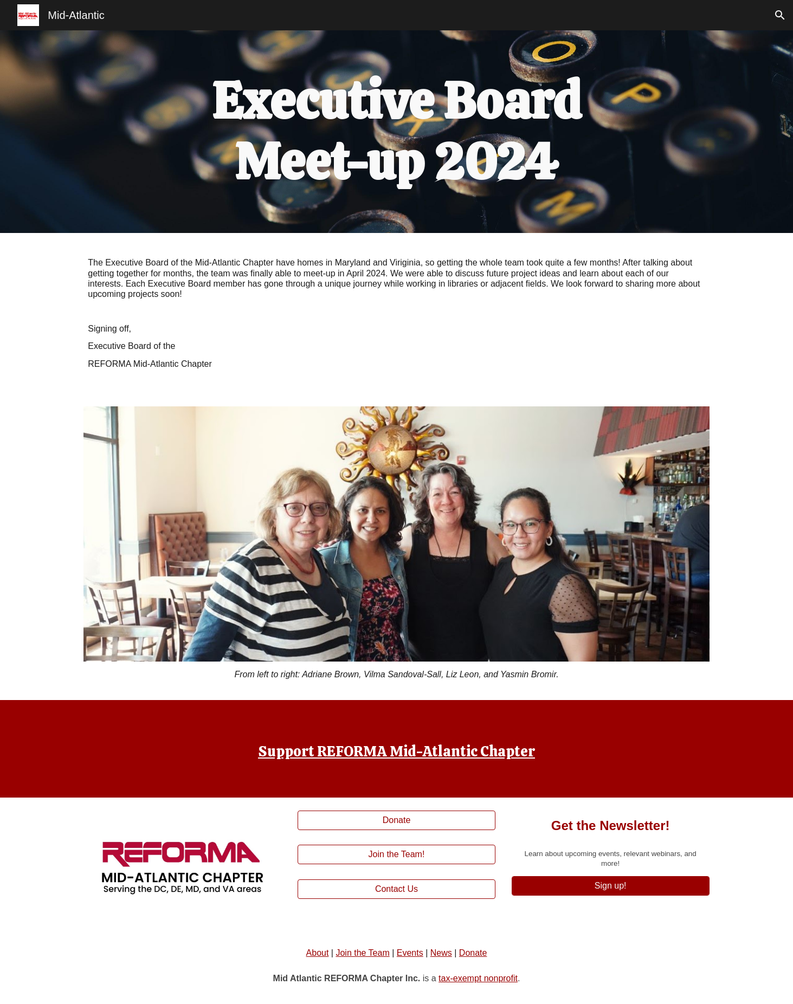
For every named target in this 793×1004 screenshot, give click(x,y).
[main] (397, 132)
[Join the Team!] (396, 854)
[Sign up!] (610, 885)
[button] (780, 15)
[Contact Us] (396, 889)
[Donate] (396, 820)
